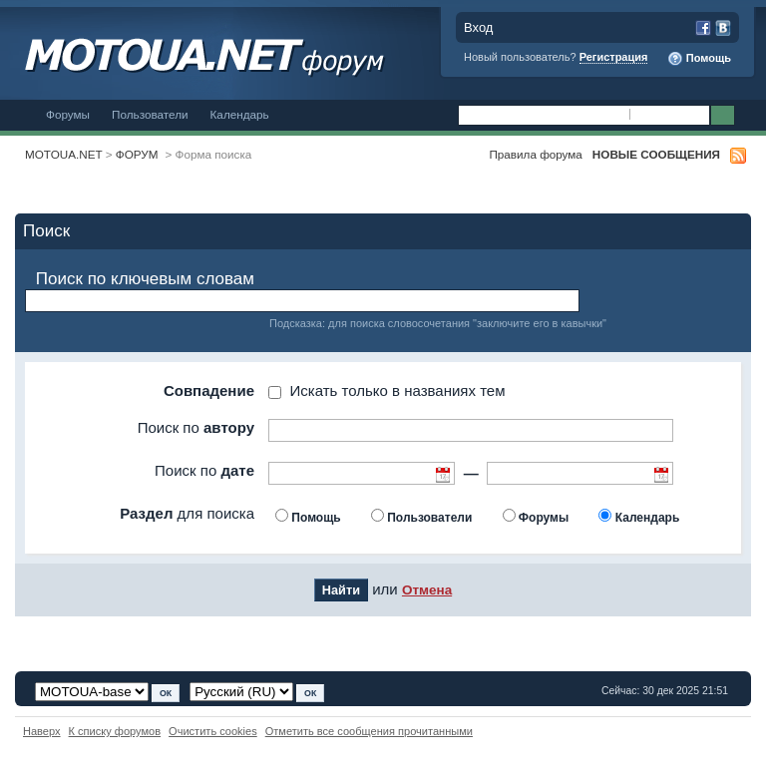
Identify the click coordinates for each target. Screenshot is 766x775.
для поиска (187, 513)
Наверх (42, 731)
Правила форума (535, 154)
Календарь (239, 114)
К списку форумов (115, 731)
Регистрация (613, 57)
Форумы (68, 114)
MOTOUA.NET (64, 154)
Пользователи (150, 114)
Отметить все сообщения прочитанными (369, 731)
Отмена (427, 589)
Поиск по (196, 427)
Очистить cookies (213, 731)
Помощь (699, 59)
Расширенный (748, 116)
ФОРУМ (137, 154)
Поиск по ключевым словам (145, 278)
